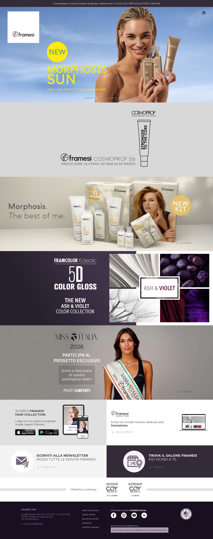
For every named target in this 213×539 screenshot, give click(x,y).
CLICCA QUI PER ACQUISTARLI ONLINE (137, 3)
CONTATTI (87, 523)
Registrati (122, 432)
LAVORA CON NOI (90, 527)
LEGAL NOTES (88, 514)
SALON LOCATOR (90, 519)
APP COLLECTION (90, 510)
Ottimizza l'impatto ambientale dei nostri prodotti (139, 530)
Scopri (184, 243)
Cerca (156, 467)
